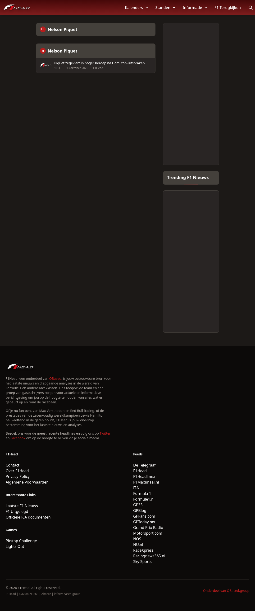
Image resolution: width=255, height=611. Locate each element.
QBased (55, 378)
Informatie (195, 7)
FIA (136, 487)
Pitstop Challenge (21, 540)
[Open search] (250, 7)
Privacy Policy (18, 476)
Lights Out (15, 546)
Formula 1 (142, 493)
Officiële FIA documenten (28, 517)
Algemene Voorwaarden (27, 482)
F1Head (140, 470)
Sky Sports (142, 561)
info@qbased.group (67, 594)
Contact (12, 465)
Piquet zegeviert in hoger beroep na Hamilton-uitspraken (99, 63)
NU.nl (138, 544)
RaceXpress (143, 550)
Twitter (105, 433)
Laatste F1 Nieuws (22, 505)
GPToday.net (144, 521)
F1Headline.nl (145, 476)
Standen (165, 7)
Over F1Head (17, 470)
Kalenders (136, 7)
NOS (137, 538)
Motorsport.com (147, 533)
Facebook (17, 438)
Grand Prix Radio (148, 527)
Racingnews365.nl (149, 556)
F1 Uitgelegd (17, 511)
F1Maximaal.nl (146, 482)
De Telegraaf (144, 465)
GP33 (138, 504)
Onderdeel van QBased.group (226, 590)
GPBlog (139, 510)
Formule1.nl (144, 499)
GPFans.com (144, 516)
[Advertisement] (191, 94)
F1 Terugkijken (227, 7)
